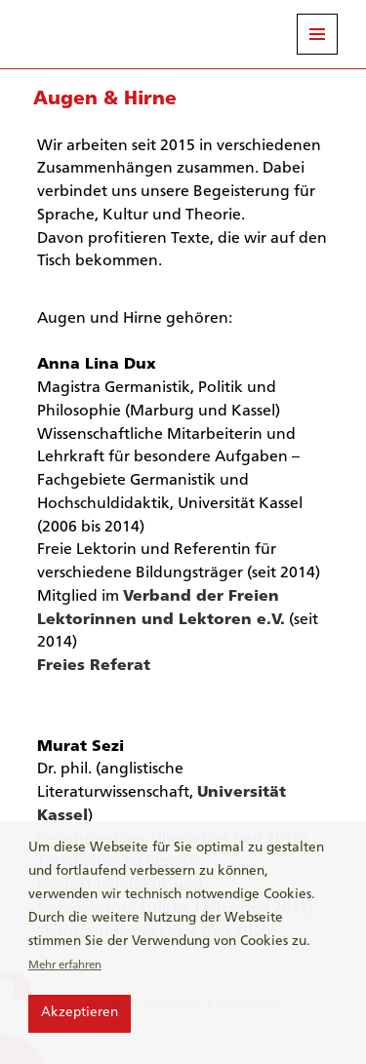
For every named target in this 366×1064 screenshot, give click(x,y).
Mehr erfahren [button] (65, 965)
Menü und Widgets (317, 34)
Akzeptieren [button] (79, 1012)
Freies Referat (93, 666)
